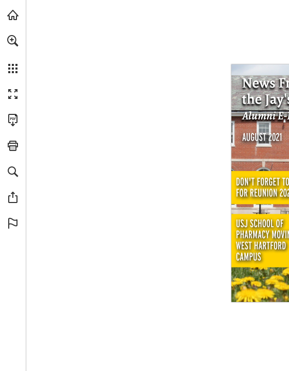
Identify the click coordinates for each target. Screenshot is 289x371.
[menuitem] (13, 54)
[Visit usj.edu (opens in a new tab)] (13, 15)
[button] (13, 41)
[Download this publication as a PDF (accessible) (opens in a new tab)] (13, 120)
